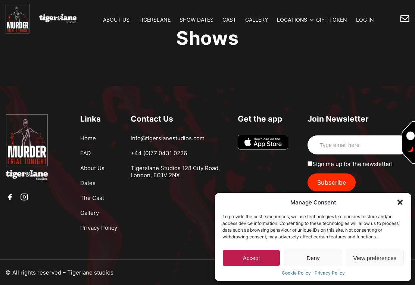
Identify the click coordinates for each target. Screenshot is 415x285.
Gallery (89, 212)
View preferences (375, 258)
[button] (400, 202)
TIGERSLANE (154, 19)
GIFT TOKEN (331, 19)
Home (88, 138)
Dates (88, 183)
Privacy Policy (330, 273)
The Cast (92, 197)
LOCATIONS (292, 19)
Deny (312, 258)
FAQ (85, 153)
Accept (251, 258)
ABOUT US (116, 19)
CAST (229, 19)
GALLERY (256, 19)
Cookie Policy (296, 273)
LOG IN (365, 19)
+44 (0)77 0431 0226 (159, 153)
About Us (92, 168)
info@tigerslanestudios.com (168, 138)
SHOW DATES (196, 19)
